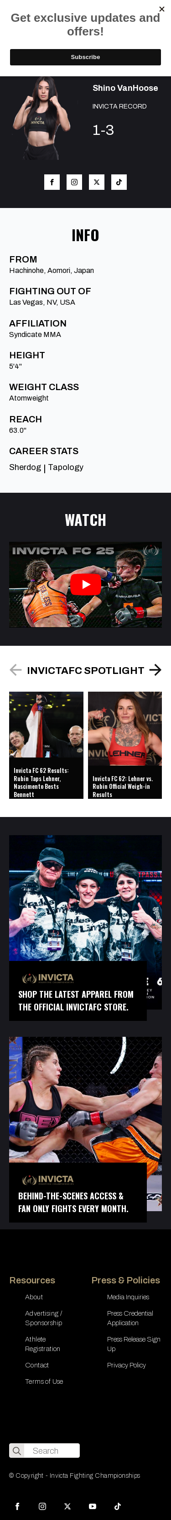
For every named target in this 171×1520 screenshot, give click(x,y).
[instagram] (42, 1506)
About (34, 1297)
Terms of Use (44, 1381)
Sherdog (25, 467)
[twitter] (67, 1506)
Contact (37, 1365)
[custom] (117, 1506)
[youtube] (92, 1506)
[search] (17, 1451)
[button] (155, 669)
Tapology (65, 467)
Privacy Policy (126, 1365)
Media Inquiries (128, 1297)
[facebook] (17, 1506)
